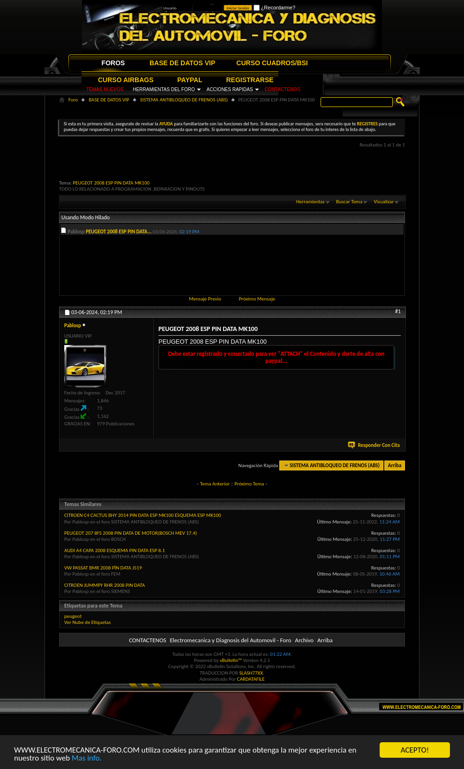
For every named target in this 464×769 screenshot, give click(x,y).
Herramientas (310, 202)
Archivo (304, 640)
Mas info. (87, 758)
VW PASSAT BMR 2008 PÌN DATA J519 (103, 568)
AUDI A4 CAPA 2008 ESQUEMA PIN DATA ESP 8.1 (114, 550)
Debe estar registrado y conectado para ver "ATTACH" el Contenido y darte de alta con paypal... (276, 357)
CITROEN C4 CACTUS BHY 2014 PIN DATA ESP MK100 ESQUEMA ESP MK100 (142, 515)
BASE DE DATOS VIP (182, 63)
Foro (73, 100)
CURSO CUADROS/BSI (271, 63)
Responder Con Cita (374, 445)
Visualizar (384, 202)
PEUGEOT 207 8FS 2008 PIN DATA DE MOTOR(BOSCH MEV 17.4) (130, 533)
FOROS (113, 63)
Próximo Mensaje (257, 299)
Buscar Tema (349, 202)
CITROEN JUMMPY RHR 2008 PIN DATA (104, 585)
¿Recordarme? (274, 7)
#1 (398, 311)
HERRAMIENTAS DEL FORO (164, 89)
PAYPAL (189, 80)
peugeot (73, 616)
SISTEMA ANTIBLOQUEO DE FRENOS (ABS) (184, 100)
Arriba (395, 465)
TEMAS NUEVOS (104, 89)
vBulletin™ (231, 660)
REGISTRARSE (250, 80)
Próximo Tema (249, 484)
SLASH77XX (251, 673)
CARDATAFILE (251, 679)
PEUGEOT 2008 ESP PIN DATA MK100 (111, 183)
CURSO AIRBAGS (126, 80)
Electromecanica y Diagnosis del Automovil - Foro (230, 640)
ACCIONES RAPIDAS (230, 89)
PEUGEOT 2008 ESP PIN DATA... (118, 232)
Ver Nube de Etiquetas (87, 622)
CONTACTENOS (282, 89)
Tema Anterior (215, 484)
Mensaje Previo (205, 299)
